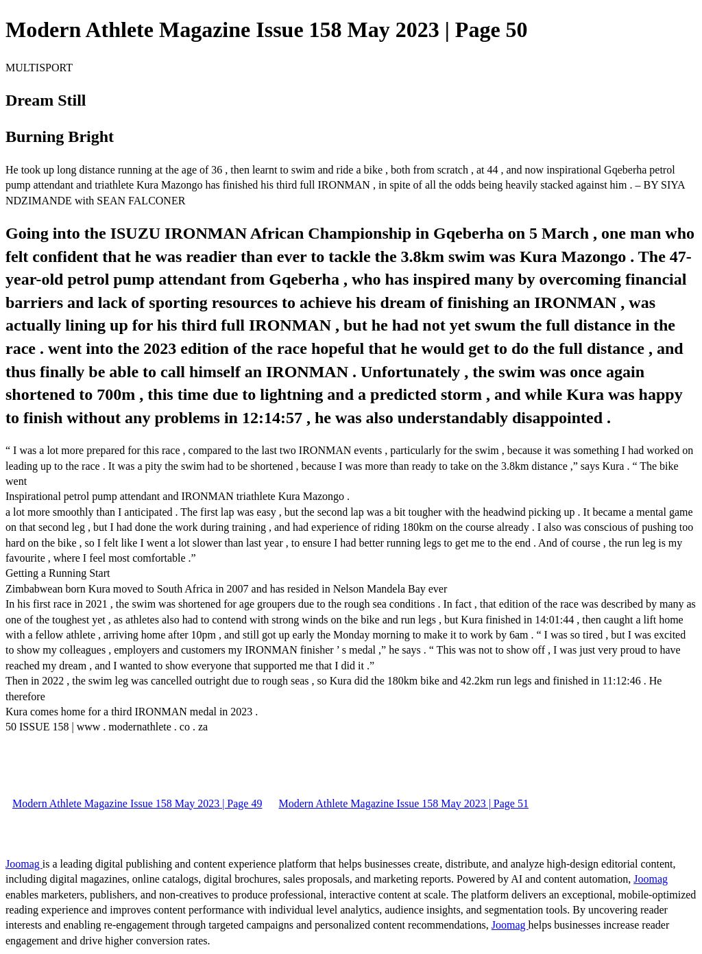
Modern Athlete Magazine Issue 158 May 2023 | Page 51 (403, 803)
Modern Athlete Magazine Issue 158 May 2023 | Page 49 (137, 803)
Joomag (24, 864)
